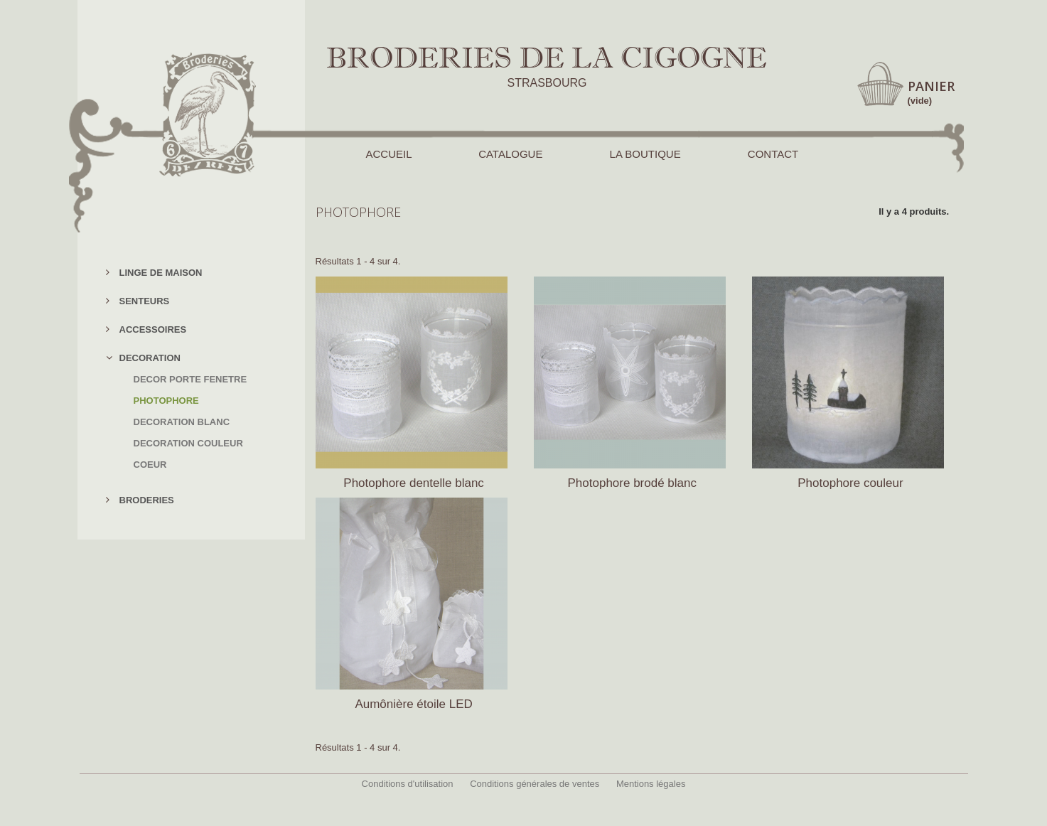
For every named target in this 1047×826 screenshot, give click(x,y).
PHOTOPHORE (166, 400)
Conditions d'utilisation (407, 783)
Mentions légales (651, 783)
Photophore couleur (850, 483)
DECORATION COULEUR (188, 443)
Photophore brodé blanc (632, 483)
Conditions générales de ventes (534, 783)
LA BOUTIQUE (645, 154)
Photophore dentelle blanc (413, 483)
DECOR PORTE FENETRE (190, 379)
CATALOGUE (510, 154)
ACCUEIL (389, 154)
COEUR (150, 464)
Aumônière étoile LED (413, 704)
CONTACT (773, 154)
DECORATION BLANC (182, 422)
